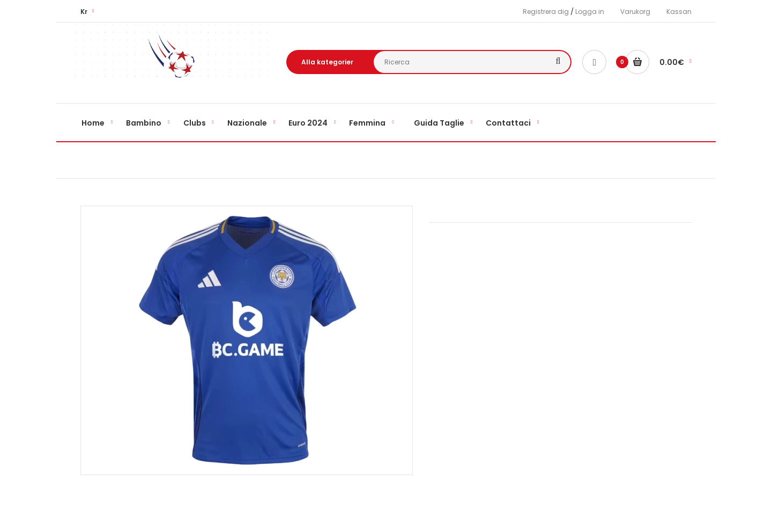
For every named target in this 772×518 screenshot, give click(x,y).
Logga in (589, 11)
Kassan (679, 11)
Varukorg (635, 11)
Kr (83, 11)
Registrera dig (546, 11)
